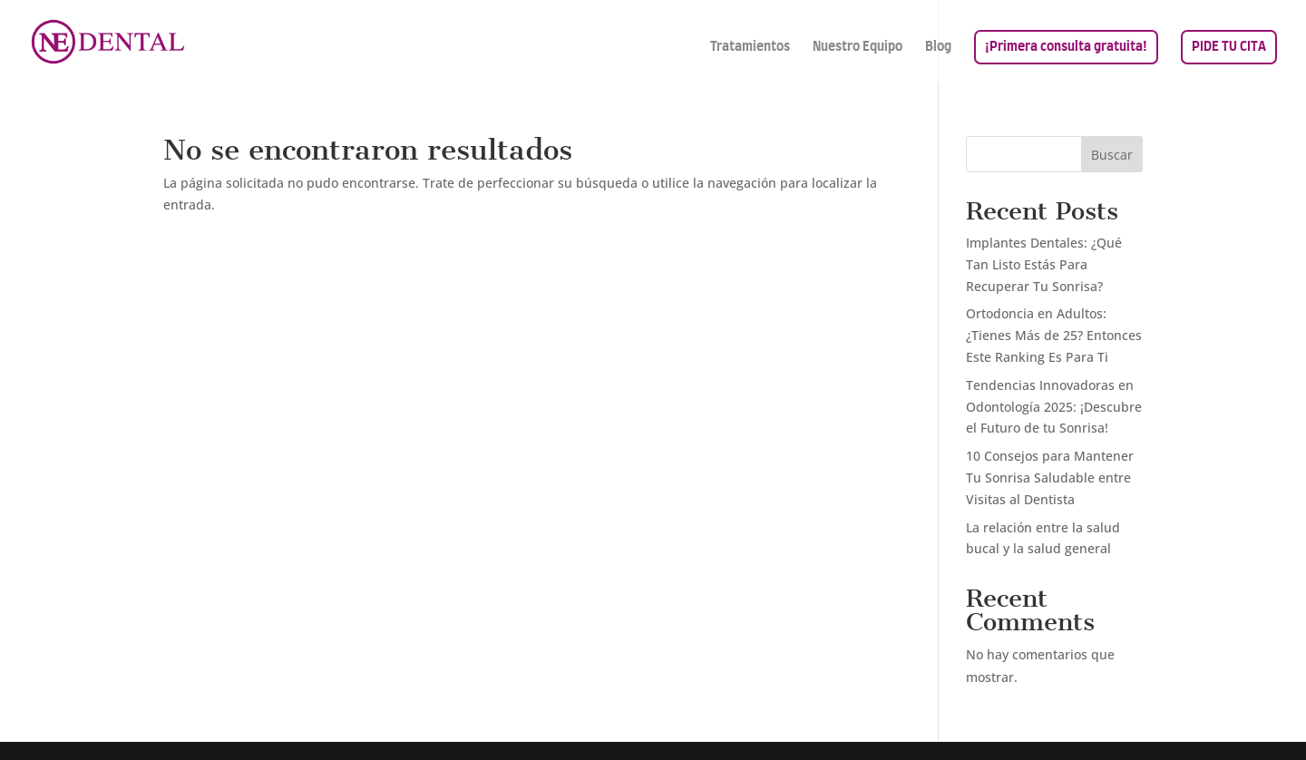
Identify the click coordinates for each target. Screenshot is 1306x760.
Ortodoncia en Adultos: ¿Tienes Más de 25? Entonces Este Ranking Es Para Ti (1054, 335)
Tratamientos (750, 47)
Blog (938, 47)
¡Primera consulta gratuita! (1066, 47)
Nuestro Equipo (857, 47)
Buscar (1112, 154)
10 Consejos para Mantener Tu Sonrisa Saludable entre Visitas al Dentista (1050, 477)
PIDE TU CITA (1229, 47)
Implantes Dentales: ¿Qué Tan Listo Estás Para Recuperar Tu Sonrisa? (1044, 264)
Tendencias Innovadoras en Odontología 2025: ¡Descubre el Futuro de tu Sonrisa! (1054, 406)
